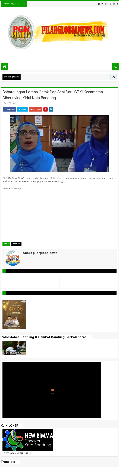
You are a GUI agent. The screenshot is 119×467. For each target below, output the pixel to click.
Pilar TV (16, 244)
